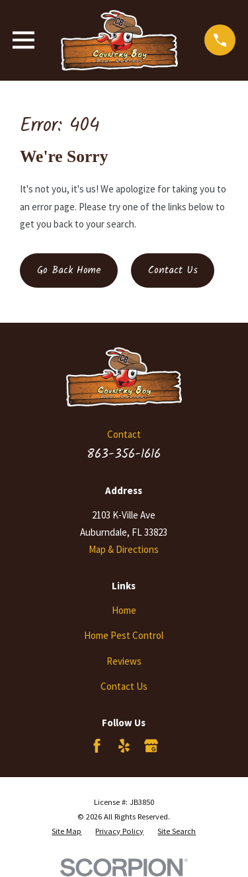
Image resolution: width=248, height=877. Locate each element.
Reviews (124, 661)
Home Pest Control (123, 635)
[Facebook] (97, 746)
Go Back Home (69, 270)
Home (124, 610)
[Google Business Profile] (151, 746)
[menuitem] (66, 831)
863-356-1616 (124, 454)
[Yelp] (124, 746)
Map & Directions (124, 549)
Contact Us (173, 270)
